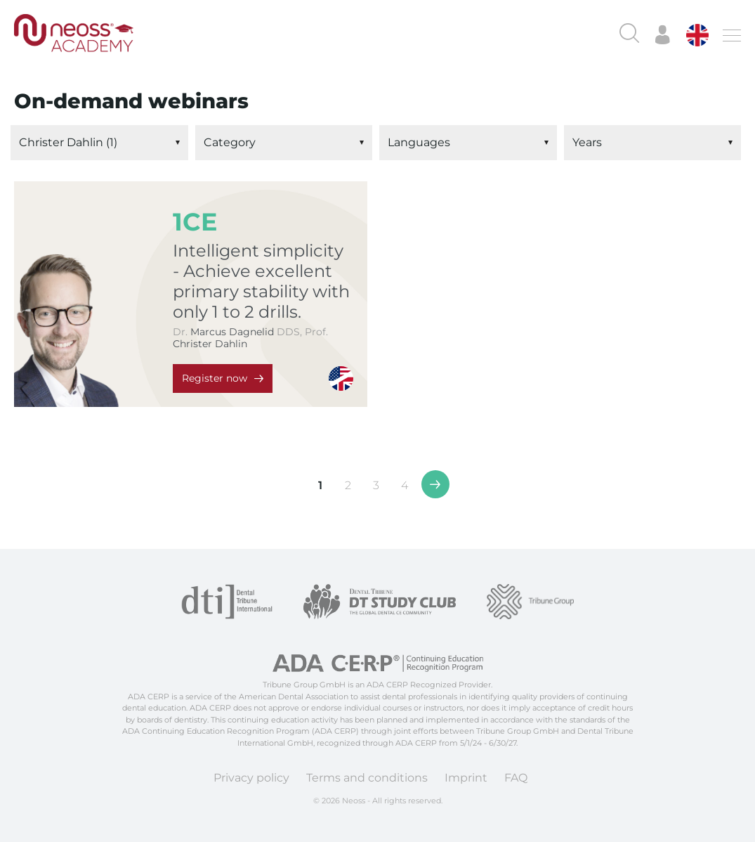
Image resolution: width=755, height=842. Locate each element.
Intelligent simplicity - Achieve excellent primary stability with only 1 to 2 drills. (261, 281)
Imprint (466, 777)
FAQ (515, 777)
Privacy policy (251, 777)
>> (435, 484)
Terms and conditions (367, 777)
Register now (214, 378)
